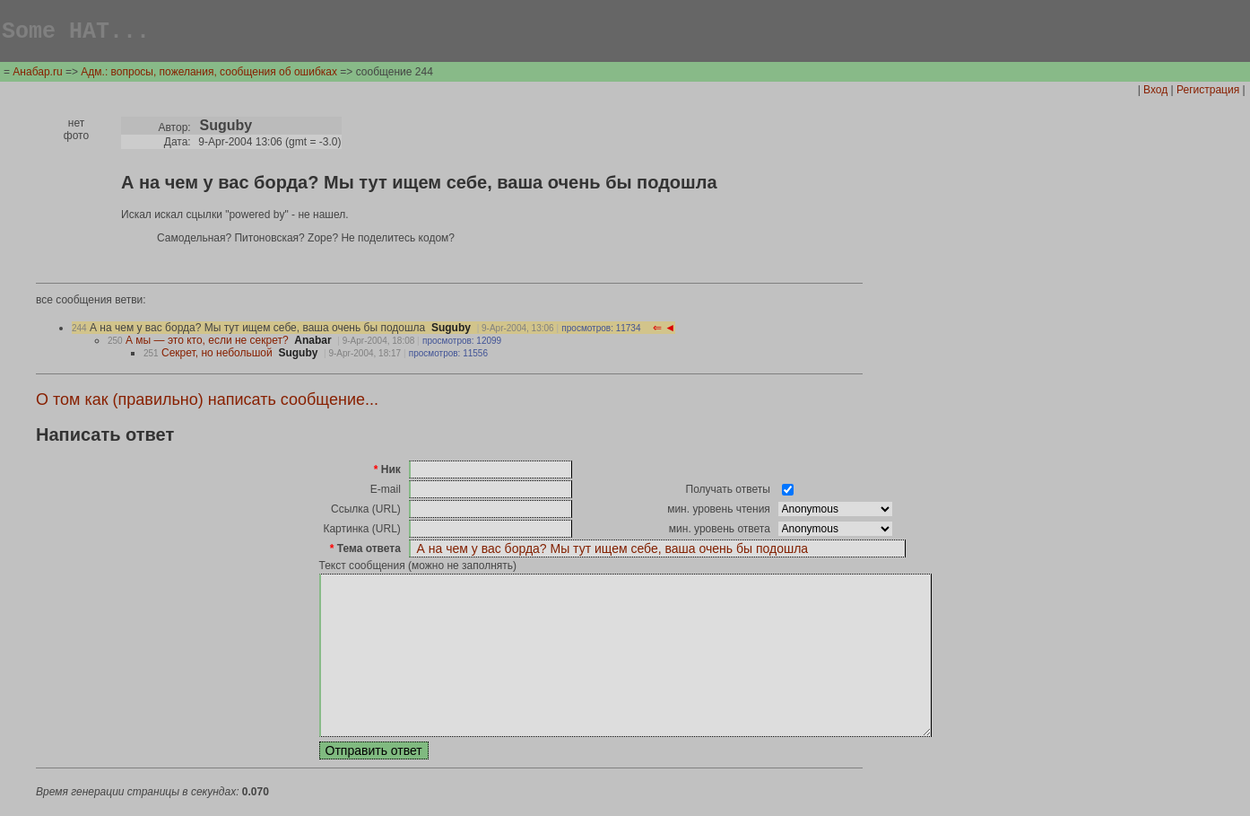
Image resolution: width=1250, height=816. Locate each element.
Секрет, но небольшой (217, 355)
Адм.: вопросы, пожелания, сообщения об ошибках (209, 74)
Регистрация (1207, 92)
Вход (1155, 92)
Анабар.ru (37, 74)
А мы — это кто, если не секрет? (207, 343)
